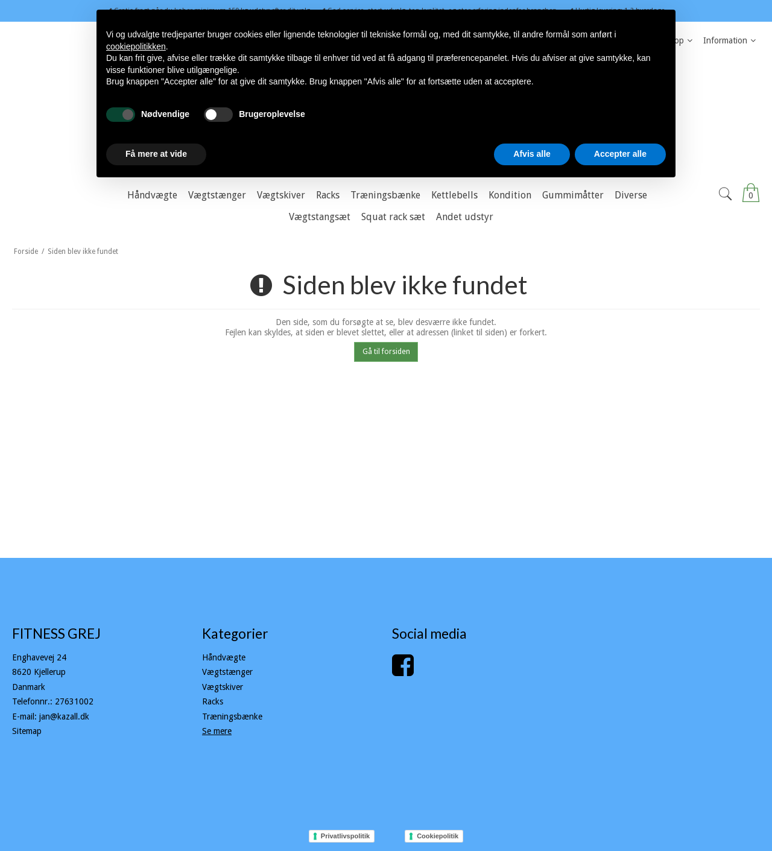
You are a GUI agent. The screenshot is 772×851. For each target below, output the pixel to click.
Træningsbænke (232, 716)
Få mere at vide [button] (156, 154)
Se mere (217, 731)
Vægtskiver (222, 687)
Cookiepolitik (437, 836)
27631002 (74, 701)
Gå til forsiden (386, 351)
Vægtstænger (227, 672)
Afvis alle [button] (531, 154)
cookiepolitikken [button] (136, 46)
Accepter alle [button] (620, 154)
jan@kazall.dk (64, 716)
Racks (212, 701)
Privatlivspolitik (345, 836)
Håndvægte (223, 657)
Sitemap (27, 731)
